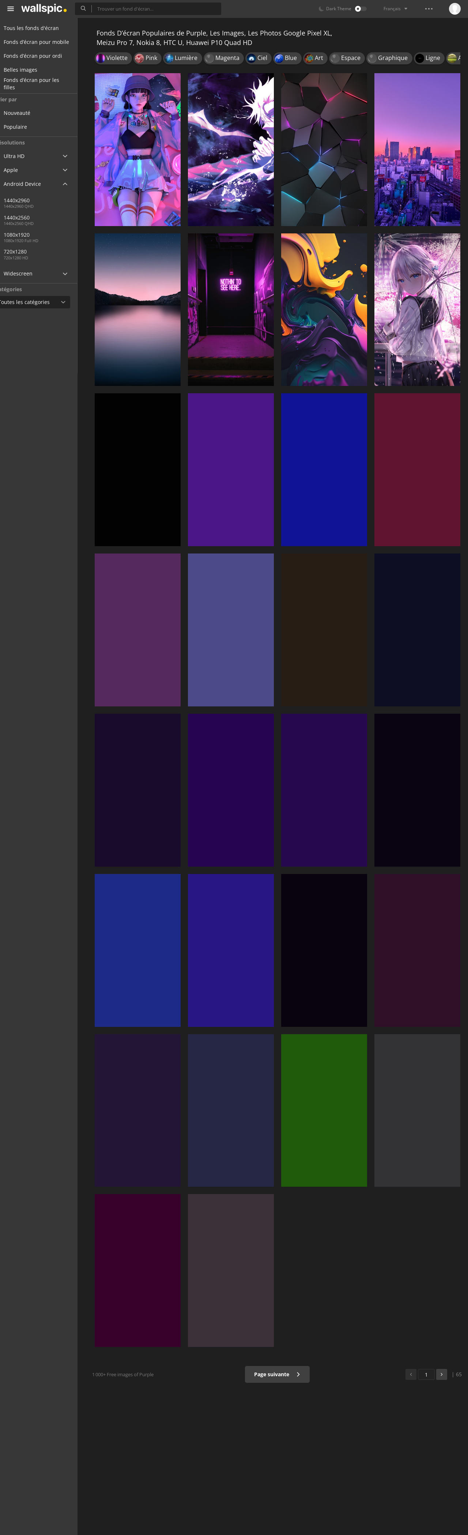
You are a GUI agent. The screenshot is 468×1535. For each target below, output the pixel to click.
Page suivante (279, 1374)
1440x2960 (31, 200)
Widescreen (26, 273)
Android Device (31, 184)
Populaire (29, 126)
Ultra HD (22, 156)
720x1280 (29, 251)
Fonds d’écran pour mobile (45, 41)
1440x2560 (54, 217)
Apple (19, 169)
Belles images (29, 69)
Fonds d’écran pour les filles (40, 84)
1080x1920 (31, 234)
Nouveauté (31, 112)
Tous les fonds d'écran (40, 28)
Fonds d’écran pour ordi (41, 55)
